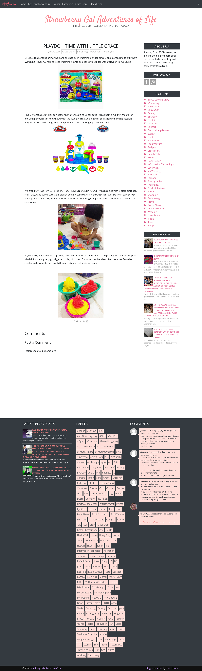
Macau (103, 576)
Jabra (79, 566)
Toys (96, 644)
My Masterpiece (102, 592)
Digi (111, 493)
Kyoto (107, 571)
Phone (80, 613)
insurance (82, 556)
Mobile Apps (98, 587)
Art (109, 462)
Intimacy (111, 556)
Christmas (82, 488)
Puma (110, 618)
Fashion (92, 509)
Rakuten (120, 618)
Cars (98, 477)
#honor (81, 430)
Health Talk (154, 154)
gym (101, 529)
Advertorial (153, 106)
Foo (111, 509)
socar (112, 629)
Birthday (152, 116)
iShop (151, 225)
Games (120, 519)
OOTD (105, 603)
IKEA (107, 545)
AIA (107, 456)
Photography (155, 181)
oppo (114, 603)
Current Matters (99, 493)
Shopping (153, 194)
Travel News (154, 205)
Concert (152, 126)
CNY (101, 488)
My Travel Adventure (39, 4)
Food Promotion (99, 514)
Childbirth (153, 120)
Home (23, 4)
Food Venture (155, 143)
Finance (103, 509)
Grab (92, 524)
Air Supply (116, 456)
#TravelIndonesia (86, 446)
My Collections (84, 592)
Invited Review (84, 561)
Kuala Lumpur (95, 571)
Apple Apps (93, 462)
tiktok (121, 639)
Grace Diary (81, 4)
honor (116, 535)
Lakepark (117, 571)
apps (103, 462)
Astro (116, 462)
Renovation (101, 623)
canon (90, 477)
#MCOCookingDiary (158, 99)
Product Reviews (156, 188)
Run (111, 623)
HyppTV (91, 545)
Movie (110, 587)
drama (118, 493)
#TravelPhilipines (105, 446)
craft (79, 493)
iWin (116, 561)
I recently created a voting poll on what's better (158, 515)
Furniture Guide (96, 519)
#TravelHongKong (109, 441)
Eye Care (81, 509)
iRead (150, 222)
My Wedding (154, 171)
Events (56, 4)
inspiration (109, 550)
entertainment (107, 503)
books (91, 472)
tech (100, 639)
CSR (86, 493)
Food (150, 137)
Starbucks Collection (87, 634)
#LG (101, 430)
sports (121, 629)
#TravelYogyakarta (104, 451)
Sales (118, 623)
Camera (81, 477)
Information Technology (161, 164)
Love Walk (153, 167)
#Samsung (153, 103)
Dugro (80, 498)
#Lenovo (91, 430)
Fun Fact (81, 519)
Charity (106, 477)
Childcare (152, 123)
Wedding (152, 212)
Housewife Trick (108, 540)
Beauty (151, 113)
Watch (111, 649)
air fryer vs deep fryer (149, 522)
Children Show (106, 483)
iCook (151, 218)
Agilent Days (96, 456)
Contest (121, 488)
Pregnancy (153, 184)
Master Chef (115, 576)
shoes (92, 629)
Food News (153, 140)
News (80, 603)
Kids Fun (81, 571)
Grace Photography (87, 529)
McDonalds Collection (96, 582)
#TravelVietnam (85, 451)
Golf (85, 524)
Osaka (80, 608)
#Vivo (119, 451)
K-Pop (114, 566)
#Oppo (80, 441)
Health (109, 529)
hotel (79, 540)
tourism (88, 644)
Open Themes (172, 668)
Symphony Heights (86, 639)
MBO (80, 582)
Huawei (81, 545)
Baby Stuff (153, 109)
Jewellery (97, 566)
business (106, 472)
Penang (101, 608)
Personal (95, 51)
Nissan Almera (92, 603)
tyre (103, 649)
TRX (97, 649)
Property (100, 618)
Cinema (93, 488)
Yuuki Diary (154, 215)
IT (111, 561)
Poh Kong (106, 613)
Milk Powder (83, 587)
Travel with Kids (156, 208)
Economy (90, 498)
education (103, 498)
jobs (106, 566)
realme (80, 623)
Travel (151, 201)
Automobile (83, 467)
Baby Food (96, 467)
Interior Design (96, 556)
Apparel (81, 462)
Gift (79, 524)
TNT (79, 644)
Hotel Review (154, 160)
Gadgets (152, 147)
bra (98, 472)
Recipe (151, 191)
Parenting (67, 4)
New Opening (110, 597)
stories (103, 634)
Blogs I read (96, 4)
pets (121, 608)
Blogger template (154, 668)
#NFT (102, 436)
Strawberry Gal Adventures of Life (101, 20)
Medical (113, 582)
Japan (87, 566)
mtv (117, 587)
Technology (154, 198)
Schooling (82, 629)
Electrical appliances (158, 130)
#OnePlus (113, 436)
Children (93, 483)
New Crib (96, 597)
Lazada (81, 576)
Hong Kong (105, 535)
